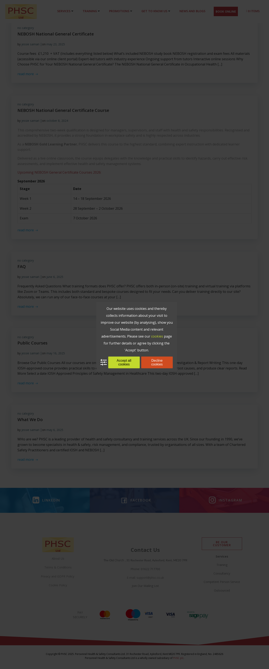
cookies (157, 336)
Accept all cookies (124, 362)
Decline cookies (157, 362)
